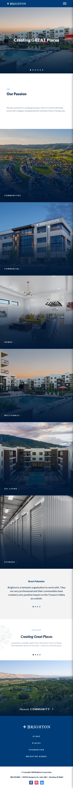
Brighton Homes (36, 756)
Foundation (36, 750)
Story (36, 736)
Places (36, 743)
